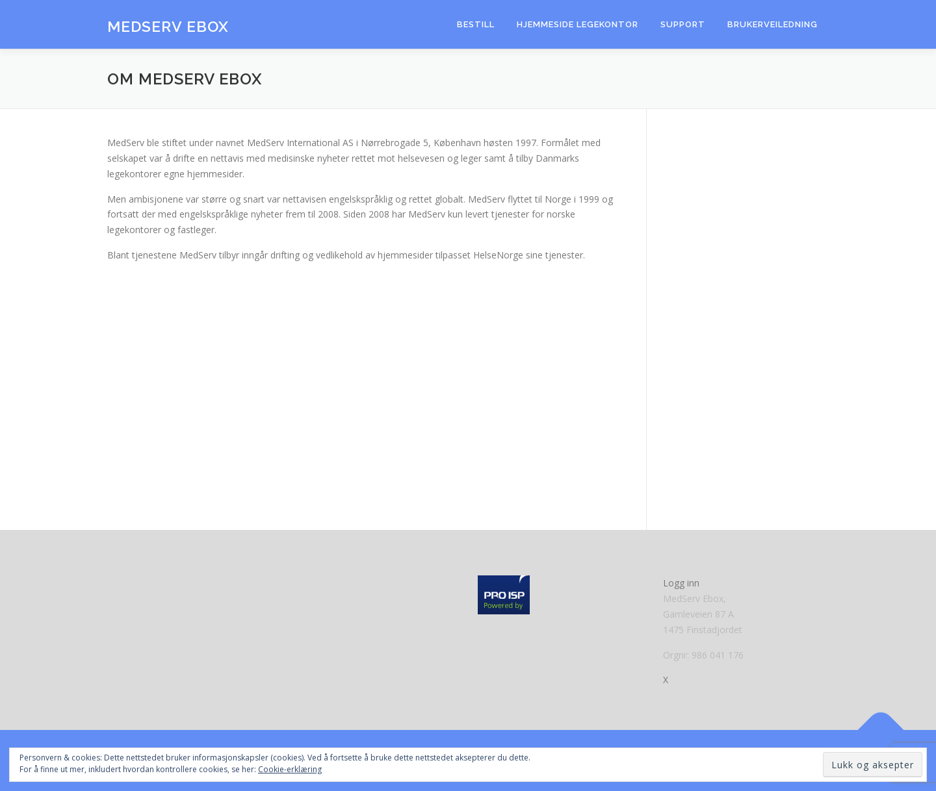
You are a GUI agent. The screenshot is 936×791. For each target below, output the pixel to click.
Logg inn (681, 583)
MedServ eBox (168, 26)
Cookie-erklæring (290, 769)
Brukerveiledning (772, 24)
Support (682, 24)
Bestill (476, 24)
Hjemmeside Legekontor (577, 24)
